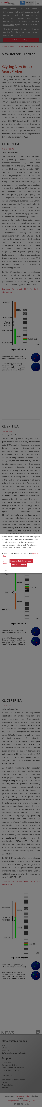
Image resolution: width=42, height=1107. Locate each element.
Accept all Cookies (19, 565)
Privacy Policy (5, 570)
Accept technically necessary (21, 561)
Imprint (10, 570)
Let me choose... (5, 562)
